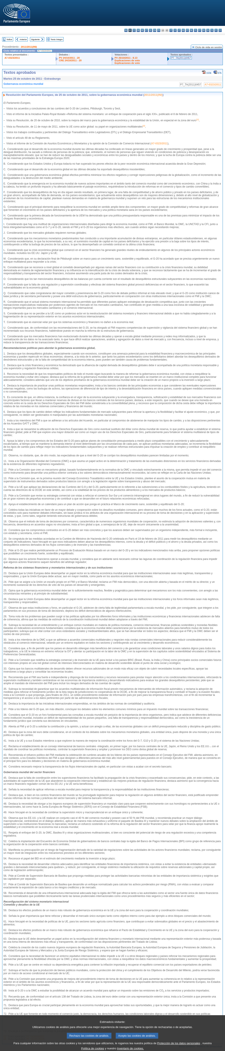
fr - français (158, 30)
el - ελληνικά (150, 30)
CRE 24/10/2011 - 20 (70, 60)
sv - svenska (220, 30)
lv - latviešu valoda (175, 30)
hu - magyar (183, 30)
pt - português (199, 30)
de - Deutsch (142, 30)
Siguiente (35, 39)
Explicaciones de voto (127, 60)
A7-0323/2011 (12, 58)
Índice (9, 39)
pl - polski (195, 30)
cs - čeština (134, 30)
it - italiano (171, 30)
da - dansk (138, 30)
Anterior (23, 39)
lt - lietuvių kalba (179, 30)
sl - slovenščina (212, 30)
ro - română (203, 30)
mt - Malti (187, 30)
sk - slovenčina (207, 30)
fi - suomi (216, 30)
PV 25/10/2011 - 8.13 (126, 58)
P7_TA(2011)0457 (181, 58)
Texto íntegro (56, 39)
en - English (154, 30)
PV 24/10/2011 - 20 (69, 58)
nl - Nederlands (191, 30)
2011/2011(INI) (29, 47)
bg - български (126, 30)
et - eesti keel (146, 30)
